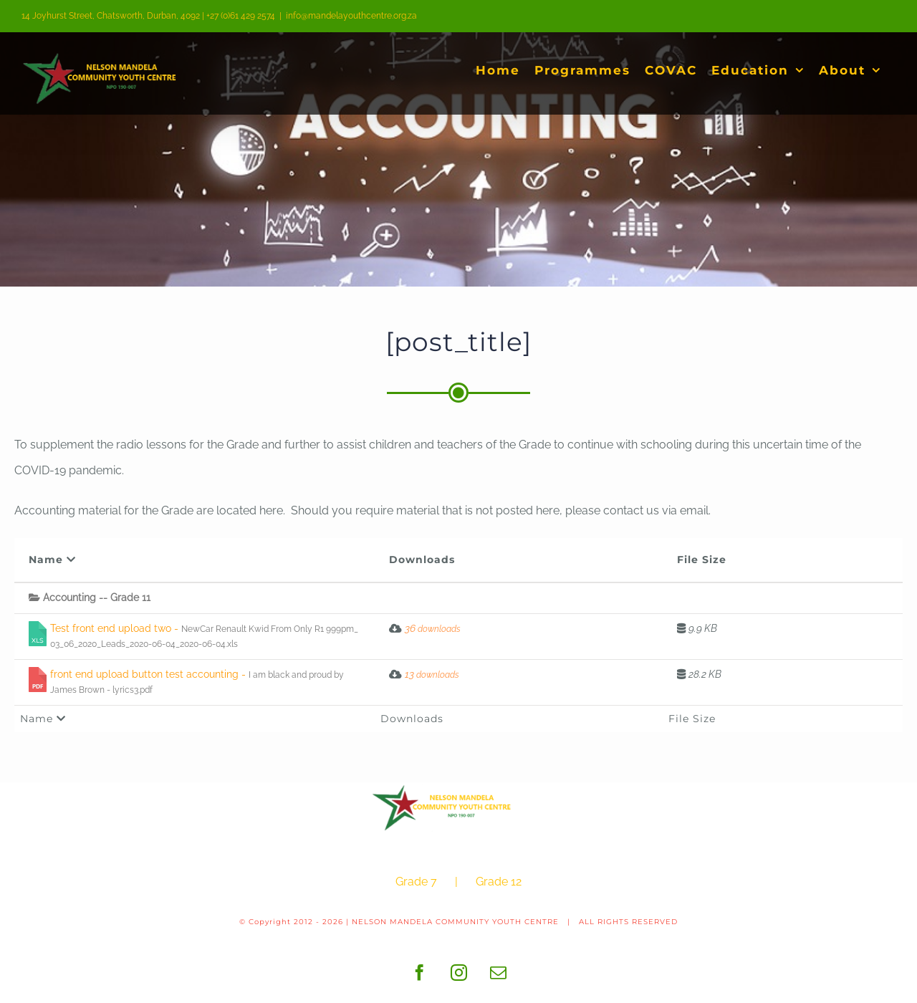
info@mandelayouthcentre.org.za (351, 16)
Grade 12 (499, 881)
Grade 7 (416, 881)
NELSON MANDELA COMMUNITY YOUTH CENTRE (455, 921)
